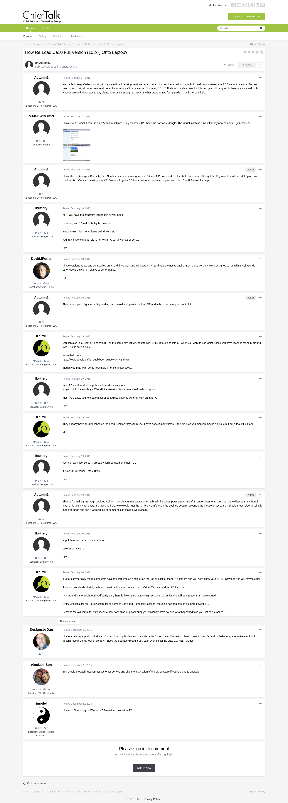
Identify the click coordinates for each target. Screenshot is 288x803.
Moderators (77, 36)
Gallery (42, 36)
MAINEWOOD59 (41, 116)
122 (38, 728)
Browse (30, 29)
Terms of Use (132, 799)
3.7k (38, 232)
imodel (41, 703)
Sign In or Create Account (246, 16)
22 (41, 102)
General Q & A (68, 66)
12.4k (37, 689)
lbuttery (41, 208)
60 (46, 283)
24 (41, 654)
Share (229, 64)
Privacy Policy (152, 799)
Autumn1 (44, 62)
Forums (27, 36)
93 (46, 360)
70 (38, 141)
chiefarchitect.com (218, 5)
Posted (76, 77)
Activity (45, 28)
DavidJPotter (41, 259)
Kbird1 (41, 336)
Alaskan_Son (41, 665)
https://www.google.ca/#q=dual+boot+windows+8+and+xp (96, 359)
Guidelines (58, 36)
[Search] (237, 28)
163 (46, 689)
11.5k (37, 360)
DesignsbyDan (41, 629)
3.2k (37, 283)
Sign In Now (144, 767)
